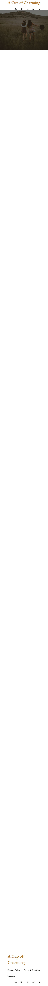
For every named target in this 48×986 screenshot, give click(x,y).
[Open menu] (24, 6)
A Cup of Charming (24, 2)
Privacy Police (14, 970)
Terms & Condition (32, 970)
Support (11, 977)
